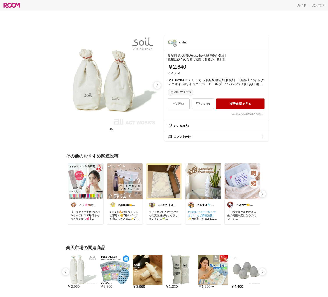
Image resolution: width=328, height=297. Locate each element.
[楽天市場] (318, 5)
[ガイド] (301, 5)
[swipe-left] (65, 271)
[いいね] (203, 103)
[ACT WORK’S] (180, 92)
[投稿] (179, 103)
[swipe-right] (157, 85)
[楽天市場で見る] (240, 103)
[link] (85, 181)
